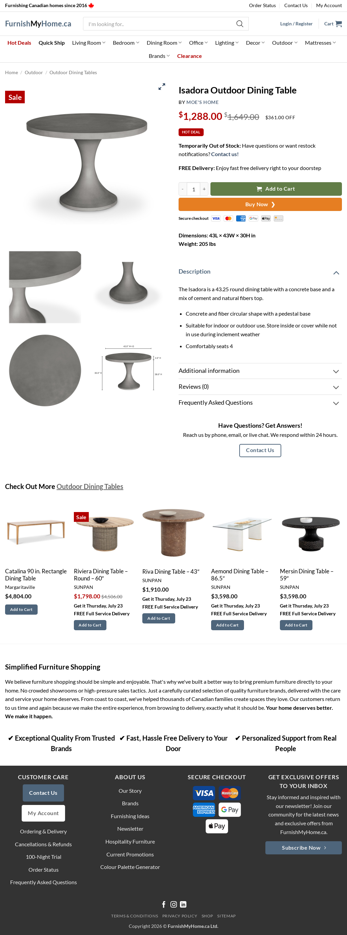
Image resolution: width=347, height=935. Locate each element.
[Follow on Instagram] (173, 905)
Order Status (262, 5)
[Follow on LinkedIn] (183, 905)
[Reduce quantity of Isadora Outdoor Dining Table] (183, 188)
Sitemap (226, 915)
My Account (329, 5)
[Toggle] (336, 272)
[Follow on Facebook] (164, 905)
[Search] (240, 23)
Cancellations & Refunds (43, 844)
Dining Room (164, 42)
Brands (159, 55)
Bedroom (126, 42)
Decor (255, 42)
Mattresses (320, 42)
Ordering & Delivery (43, 831)
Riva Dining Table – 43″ (170, 571)
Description (259, 272)
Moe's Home (202, 102)
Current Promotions (130, 854)
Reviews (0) (259, 388)
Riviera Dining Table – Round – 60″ (101, 575)
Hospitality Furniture (130, 841)
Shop (207, 915)
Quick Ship (52, 42)
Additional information (259, 372)
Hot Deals (19, 42)
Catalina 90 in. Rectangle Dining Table (36, 575)
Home (11, 72)
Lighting (227, 42)
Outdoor (284, 42)
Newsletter (130, 828)
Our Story (130, 790)
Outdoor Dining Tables (73, 72)
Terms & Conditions (134, 915)
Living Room (88, 42)
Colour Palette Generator (130, 867)
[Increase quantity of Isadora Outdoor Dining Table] (204, 188)
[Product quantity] (193, 188)
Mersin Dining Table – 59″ (306, 575)
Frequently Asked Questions (259, 403)
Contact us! (225, 154)
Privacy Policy (180, 915)
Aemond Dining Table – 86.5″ (239, 575)
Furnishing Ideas (130, 816)
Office (198, 42)
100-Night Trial (43, 856)
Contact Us (296, 5)
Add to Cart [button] (21, 609)
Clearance (189, 55)
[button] (333, 23)
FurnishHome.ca (38, 23)
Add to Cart (276, 189)
